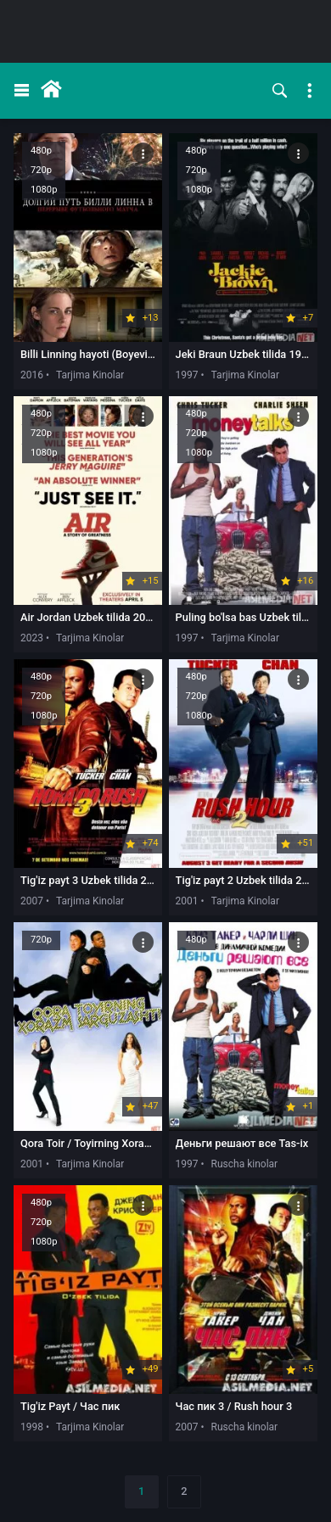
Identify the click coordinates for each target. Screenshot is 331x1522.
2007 (31, 901)
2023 (31, 638)
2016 (31, 375)
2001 (187, 901)
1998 (31, 1427)
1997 (187, 375)
